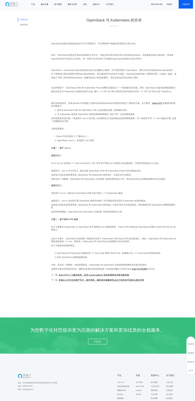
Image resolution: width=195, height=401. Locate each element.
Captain (139, 390)
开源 (85, 4)
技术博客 (154, 398)
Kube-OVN (140, 386)
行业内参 (154, 394)
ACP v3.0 (120, 382)
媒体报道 (24, 25)
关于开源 (139, 382)
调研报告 (154, 390)
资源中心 (96, 4)
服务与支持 (72, 4)
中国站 (169, 4)
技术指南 (154, 382)
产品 (33, 4)
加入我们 (169, 394)
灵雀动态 (24, 19)
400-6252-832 (156, 4)
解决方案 (44, 4)
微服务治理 (121, 390)
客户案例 (58, 4)
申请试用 (97, 341)
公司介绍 (169, 382)
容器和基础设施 (123, 386)
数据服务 (120, 398)
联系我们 (169, 398)
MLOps (138, 394)
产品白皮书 (155, 386)
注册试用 (186, 4)
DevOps (120, 394)
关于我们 (109, 4)
